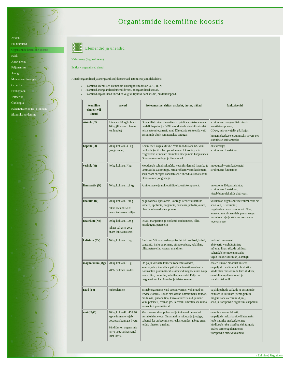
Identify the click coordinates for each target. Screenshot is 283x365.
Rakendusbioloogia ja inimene (29, 108)
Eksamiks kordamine (23, 114)
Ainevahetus (18, 61)
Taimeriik (17, 97)
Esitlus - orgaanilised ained (87, 67)
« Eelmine (262, 355)
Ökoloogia (17, 102)
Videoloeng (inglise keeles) (87, 59)
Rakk (14, 55)
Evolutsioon (18, 91)
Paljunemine (18, 67)
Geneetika (17, 85)
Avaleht (15, 38)
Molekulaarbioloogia (23, 79)
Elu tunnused (19, 44)
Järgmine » (276, 355)
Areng (15, 73)
